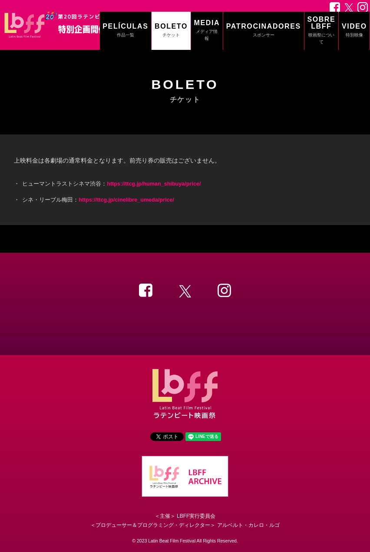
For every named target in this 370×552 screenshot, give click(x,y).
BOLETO (171, 31)
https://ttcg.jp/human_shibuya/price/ (154, 184)
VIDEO (354, 31)
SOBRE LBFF (321, 31)
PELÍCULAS (125, 31)
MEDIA (207, 31)
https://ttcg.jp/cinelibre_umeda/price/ (126, 200)
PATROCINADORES (263, 31)
